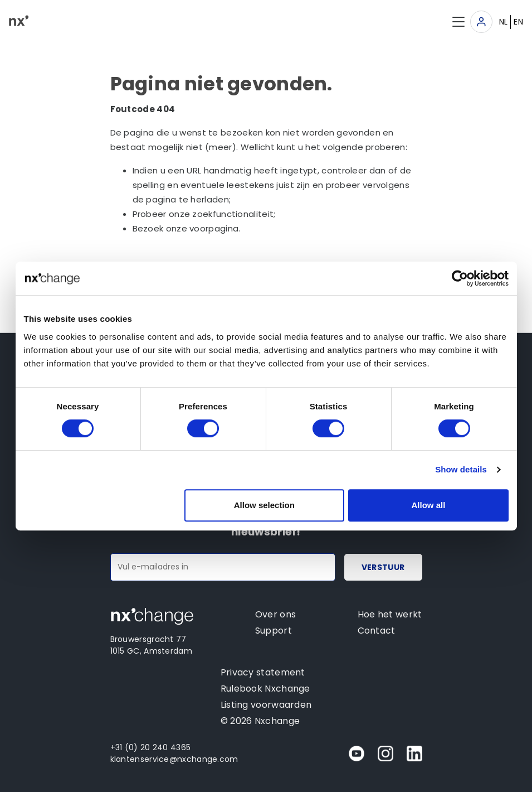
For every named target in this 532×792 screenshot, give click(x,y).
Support (273, 630)
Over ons (275, 614)
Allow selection (264, 505)
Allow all (429, 505)
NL (503, 21)
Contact (377, 630)
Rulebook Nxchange (265, 688)
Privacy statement (263, 672)
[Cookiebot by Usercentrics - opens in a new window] (460, 278)
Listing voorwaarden (266, 704)
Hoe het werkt (390, 614)
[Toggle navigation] (481, 22)
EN (518, 21)
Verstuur (383, 567)
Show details (461, 469)
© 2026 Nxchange (260, 720)
